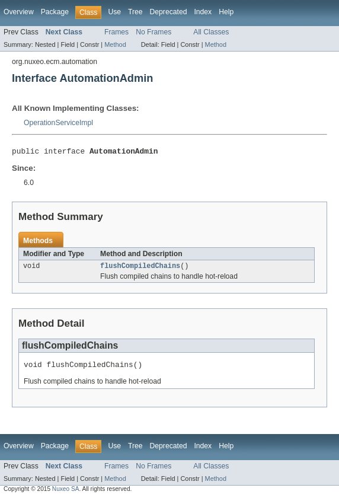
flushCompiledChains (140, 268)
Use (114, 12)
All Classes (211, 32)
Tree (135, 12)
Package (55, 12)
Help (226, 12)
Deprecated (168, 12)
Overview (19, 12)
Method (115, 44)
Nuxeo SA (65, 493)
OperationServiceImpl (58, 123)
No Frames (153, 32)
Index (203, 12)
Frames (116, 32)
